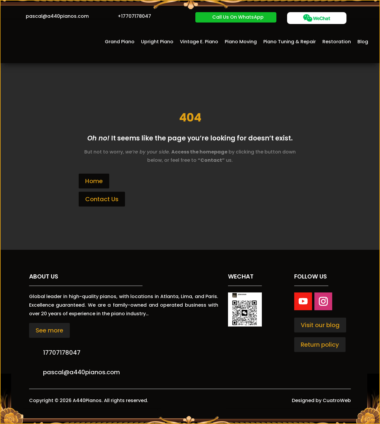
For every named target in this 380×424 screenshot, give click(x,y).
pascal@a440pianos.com (57, 16)
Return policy (320, 344)
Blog (362, 41)
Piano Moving (241, 41)
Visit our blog (320, 325)
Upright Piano (157, 41)
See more (49, 330)
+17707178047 (134, 16)
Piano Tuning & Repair (289, 41)
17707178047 (61, 352)
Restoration (336, 41)
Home (94, 181)
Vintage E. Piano (199, 41)
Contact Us (101, 199)
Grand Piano (119, 41)
